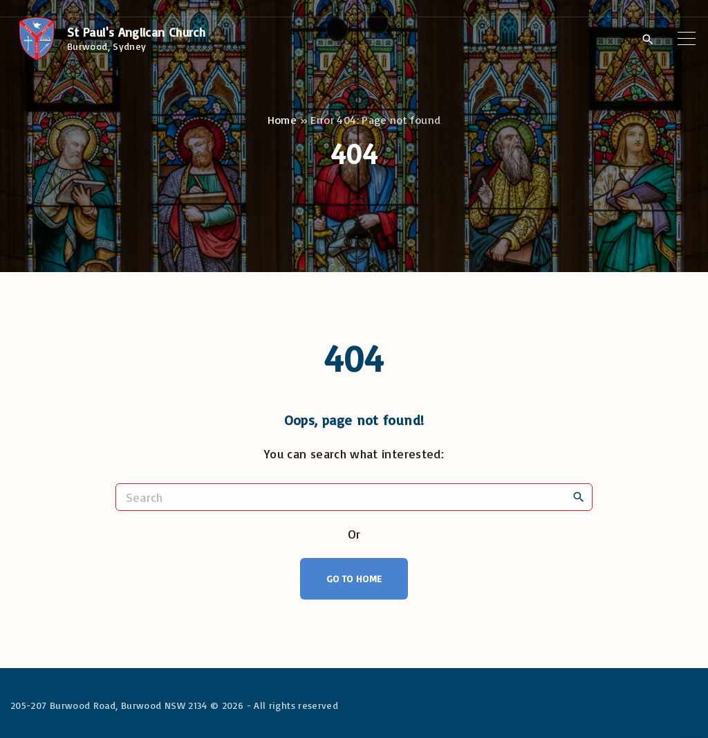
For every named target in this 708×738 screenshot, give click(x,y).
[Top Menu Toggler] (686, 39)
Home (282, 120)
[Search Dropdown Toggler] (647, 39)
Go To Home (354, 578)
